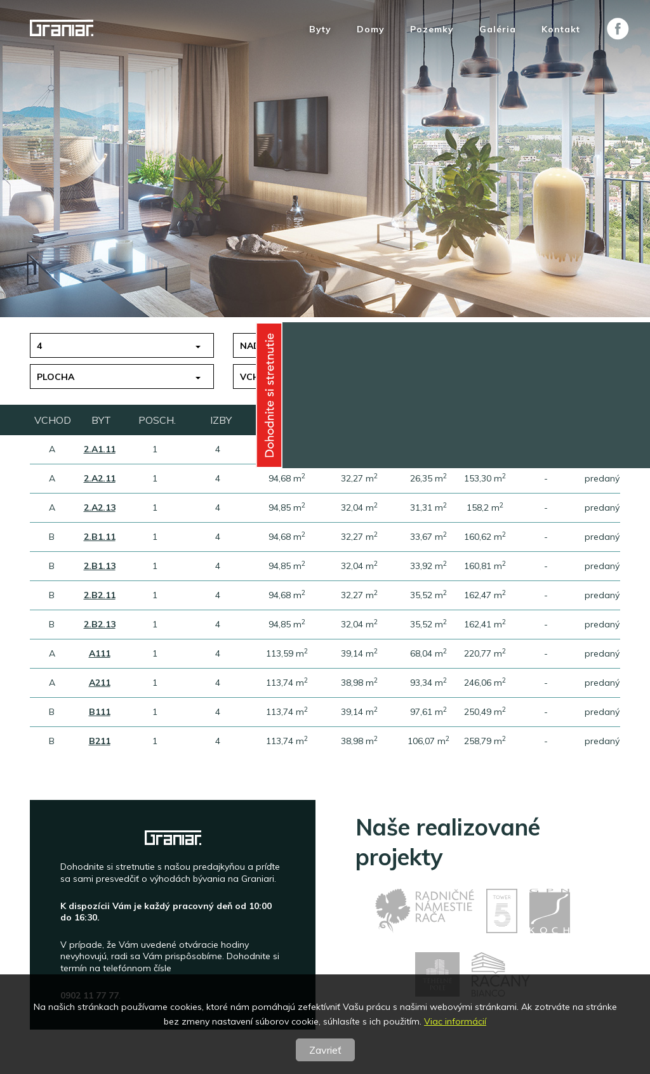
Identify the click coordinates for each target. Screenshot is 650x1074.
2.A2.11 (100, 478)
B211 (99, 741)
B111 (99, 711)
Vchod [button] (257, 377)
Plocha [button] (55, 377)
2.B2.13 (100, 624)
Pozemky (432, 29)
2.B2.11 (100, 595)
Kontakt (560, 29)
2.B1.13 (100, 566)
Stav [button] (455, 377)
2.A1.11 (100, 449)
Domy (371, 29)
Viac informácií (455, 1021)
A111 (99, 653)
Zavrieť (325, 1050)
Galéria (497, 29)
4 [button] (39, 345)
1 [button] (445, 345)
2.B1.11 (100, 536)
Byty (320, 29)
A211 (99, 682)
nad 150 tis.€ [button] (271, 345)
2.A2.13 (100, 507)
